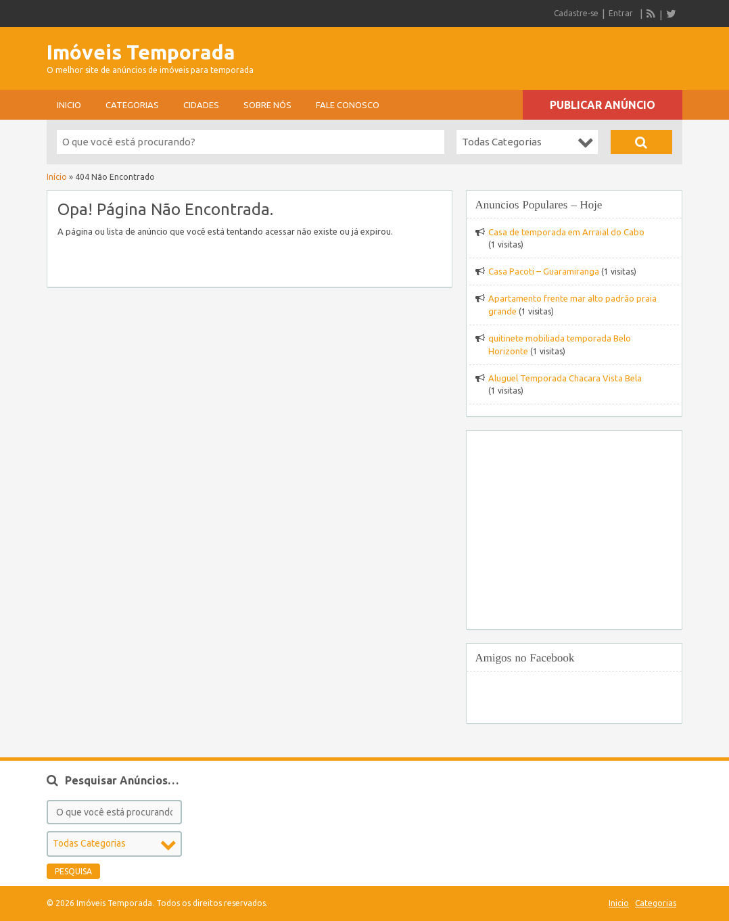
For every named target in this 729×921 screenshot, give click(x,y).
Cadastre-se (576, 13)
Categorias (132, 105)
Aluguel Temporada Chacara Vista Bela (565, 378)
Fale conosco (347, 105)
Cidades (201, 105)
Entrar (621, 13)
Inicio (69, 105)
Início (57, 176)
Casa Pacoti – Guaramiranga (543, 271)
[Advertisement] (524, 54)
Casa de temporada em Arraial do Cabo (566, 232)
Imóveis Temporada (141, 52)
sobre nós (267, 105)
